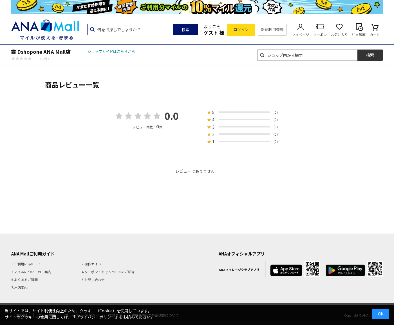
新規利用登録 (272, 29)
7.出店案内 (19, 287)
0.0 (172, 116)
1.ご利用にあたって (26, 263)
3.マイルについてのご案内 (31, 271)
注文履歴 (359, 34)
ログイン (241, 29)
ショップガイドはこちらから (111, 51)
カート (375, 34)
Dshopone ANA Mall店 (44, 51)
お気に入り (339, 34)
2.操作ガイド (91, 263)
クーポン (320, 34)
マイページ (300, 34)
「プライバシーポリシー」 (95, 317)
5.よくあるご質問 (24, 279)
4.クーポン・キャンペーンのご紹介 (108, 271)
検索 (185, 29)
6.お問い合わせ (93, 279)
